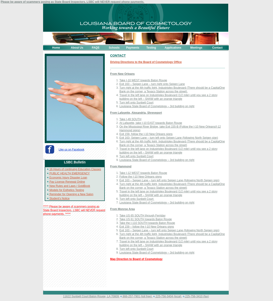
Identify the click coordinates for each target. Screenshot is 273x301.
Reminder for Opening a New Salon (71, 194)
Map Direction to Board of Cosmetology (136, 259)
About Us (77, 47)
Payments (132, 47)
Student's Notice (59, 198)
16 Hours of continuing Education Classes (75, 169)
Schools (114, 47)
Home (56, 47)
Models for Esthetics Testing (66, 190)
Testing (151, 47)
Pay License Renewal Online (67, 181)
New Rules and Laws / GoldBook (69, 186)
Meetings (196, 47)
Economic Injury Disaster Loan (68, 177)
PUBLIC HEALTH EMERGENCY (69, 173)
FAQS (95, 47)
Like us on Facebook (71, 149)
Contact (217, 47)
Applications (173, 47)
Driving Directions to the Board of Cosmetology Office (146, 62)
